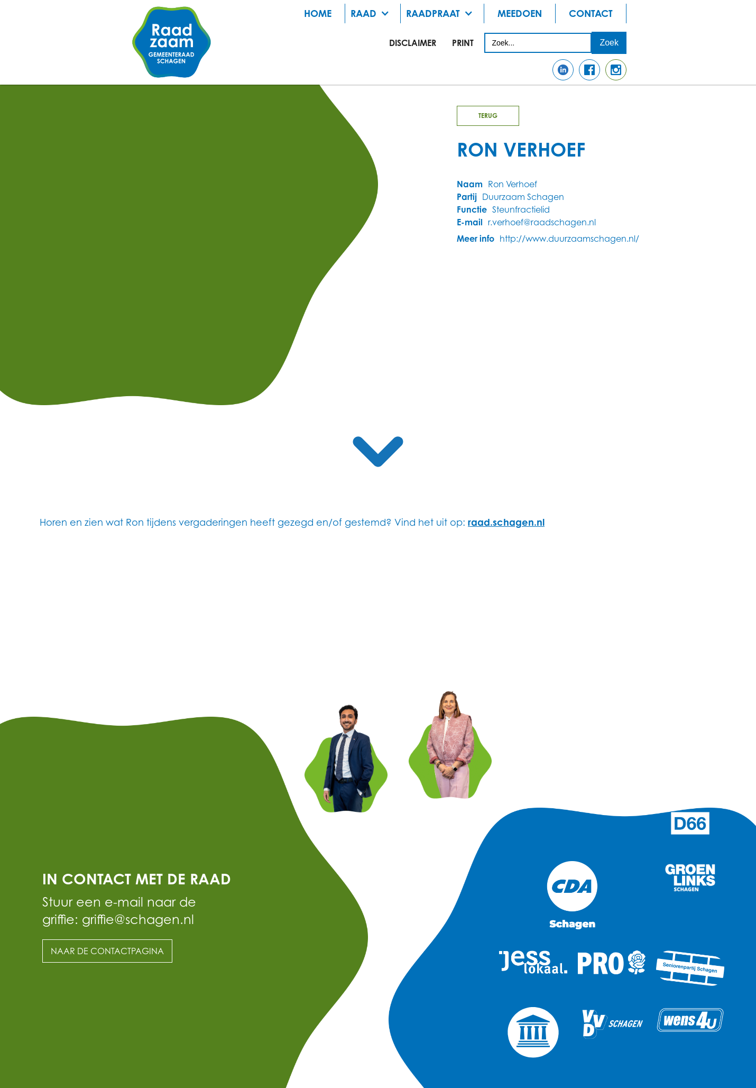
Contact (591, 13)
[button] (373, 13)
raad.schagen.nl (506, 522)
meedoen (519, 13)
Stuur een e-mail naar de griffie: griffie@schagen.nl (119, 911)
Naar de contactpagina (107, 951)
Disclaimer (412, 43)
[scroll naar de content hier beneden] (378, 451)
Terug (487, 116)
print (463, 43)
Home (317, 13)
